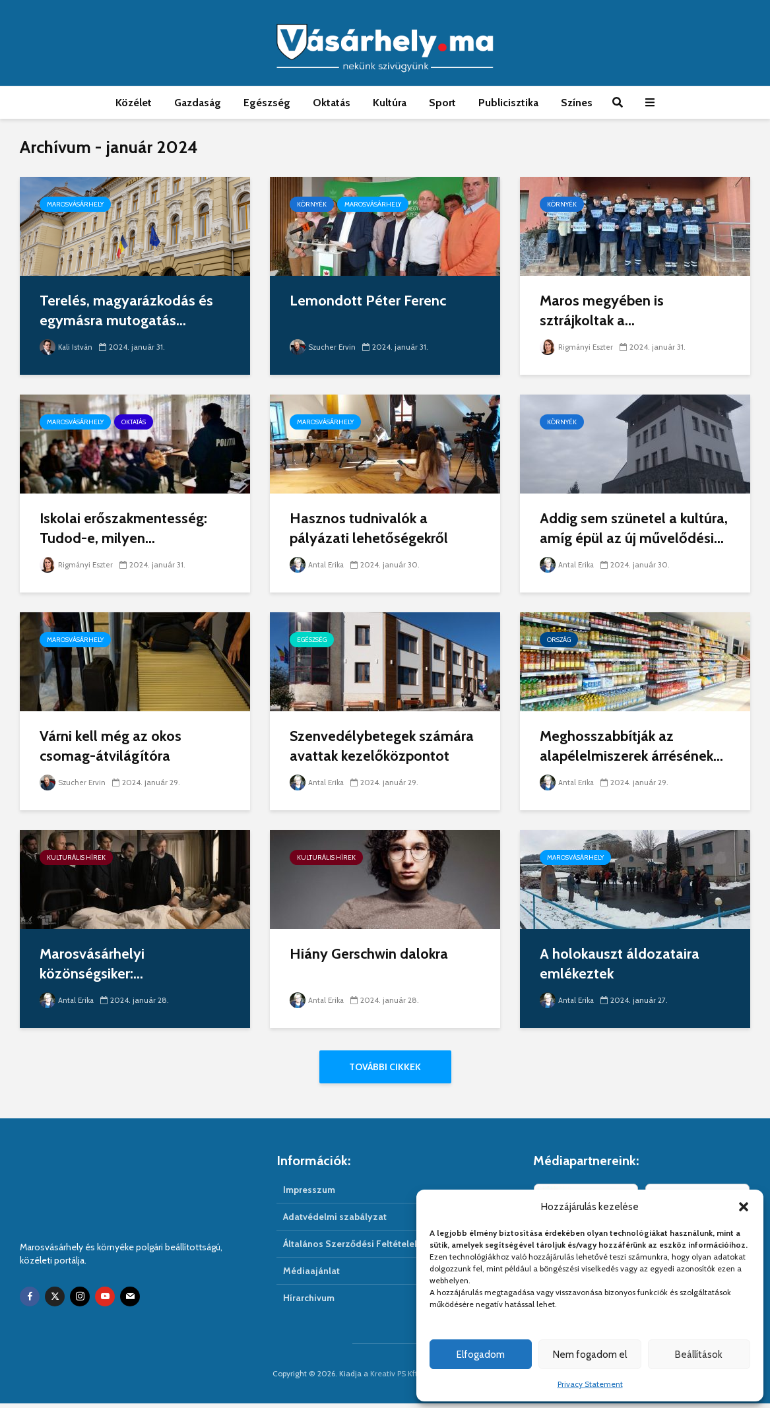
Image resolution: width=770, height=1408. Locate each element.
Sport (442, 102)
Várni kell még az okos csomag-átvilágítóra (110, 746)
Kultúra (389, 102)
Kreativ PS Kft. (395, 1378)
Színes (577, 102)
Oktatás (331, 102)
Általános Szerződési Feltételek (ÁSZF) (366, 1248)
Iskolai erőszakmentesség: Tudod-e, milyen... (123, 528)
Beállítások (698, 1354)
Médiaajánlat (311, 1275)
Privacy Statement (590, 1384)
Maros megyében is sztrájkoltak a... (602, 310)
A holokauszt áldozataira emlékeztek (619, 963)
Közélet (133, 102)
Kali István (67, 347)
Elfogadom (481, 1354)
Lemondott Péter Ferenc (368, 300)
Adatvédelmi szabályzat (335, 1221)
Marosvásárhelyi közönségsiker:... (92, 963)
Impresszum (309, 1194)
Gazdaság (197, 102)
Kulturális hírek (76, 857)
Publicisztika (508, 102)
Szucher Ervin (323, 347)
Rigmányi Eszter (578, 347)
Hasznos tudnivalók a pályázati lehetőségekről (369, 528)
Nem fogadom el (590, 1354)
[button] (743, 1206)
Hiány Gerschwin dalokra (369, 954)
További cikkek (385, 1067)
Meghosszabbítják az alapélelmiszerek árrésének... (631, 746)
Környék (312, 204)
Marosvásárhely (75, 204)
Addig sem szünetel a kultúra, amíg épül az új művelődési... (634, 528)
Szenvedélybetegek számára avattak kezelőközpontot (382, 746)
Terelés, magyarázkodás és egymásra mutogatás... (126, 310)
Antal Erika (318, 564)
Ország (559, 639)
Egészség (266, 102)
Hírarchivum (309, 1302)
